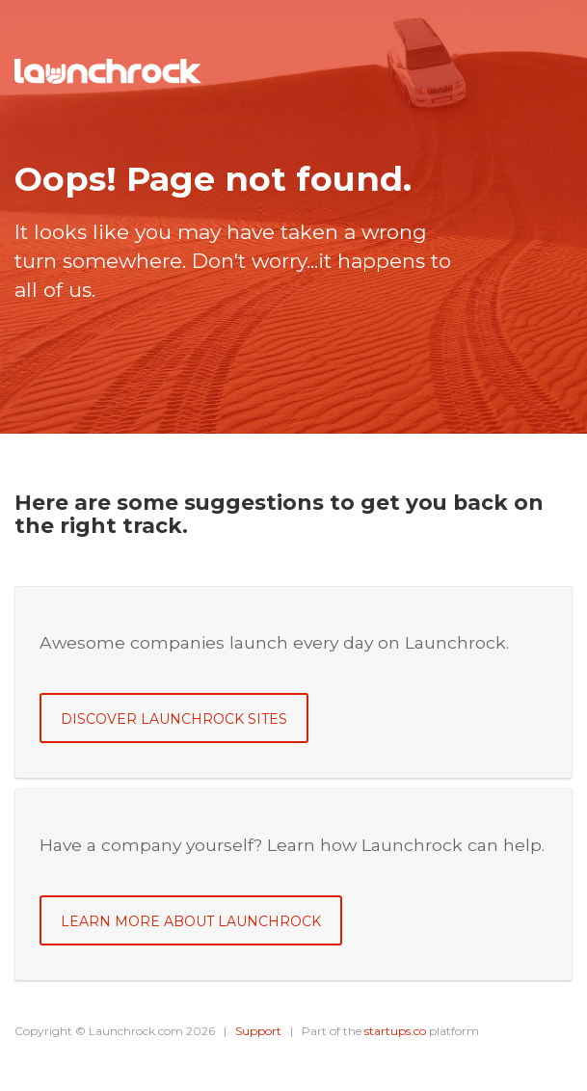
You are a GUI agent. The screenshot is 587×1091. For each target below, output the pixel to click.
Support (258, 1031)
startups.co (395, 1031)
